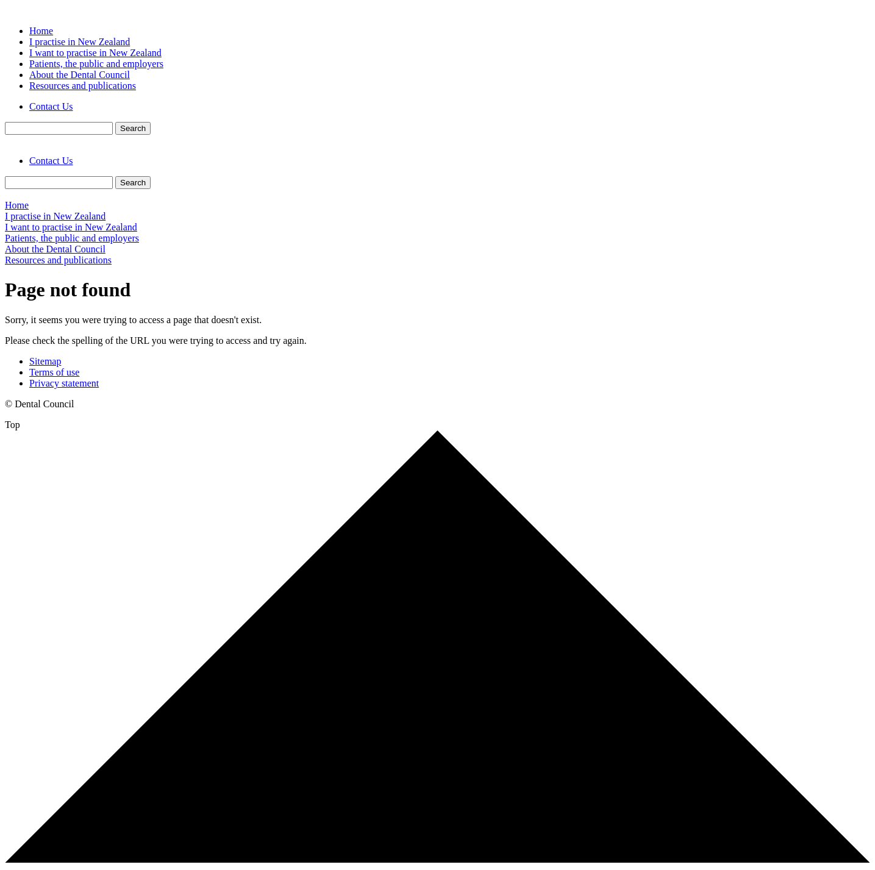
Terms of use (54, 372)
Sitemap (45, 361)
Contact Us (51, 106)
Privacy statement (64, 383)
